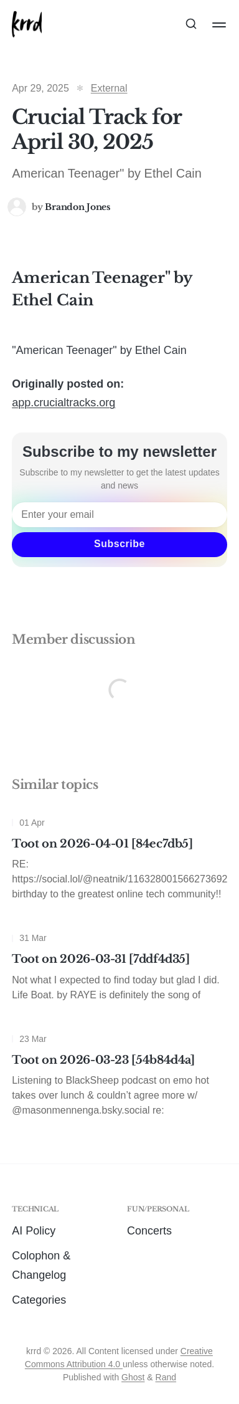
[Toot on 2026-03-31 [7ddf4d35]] (119, 970)
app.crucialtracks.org (63, 402)
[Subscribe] (119, 544)
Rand (166, 1377)
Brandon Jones (77, 207)
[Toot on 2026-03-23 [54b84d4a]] (119, 1078)
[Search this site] (191, 25)
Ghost (132, 1377)
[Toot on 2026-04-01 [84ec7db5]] (119, 861)
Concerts (149, 1231)
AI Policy (33, 1231)
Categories (39, 1300)
